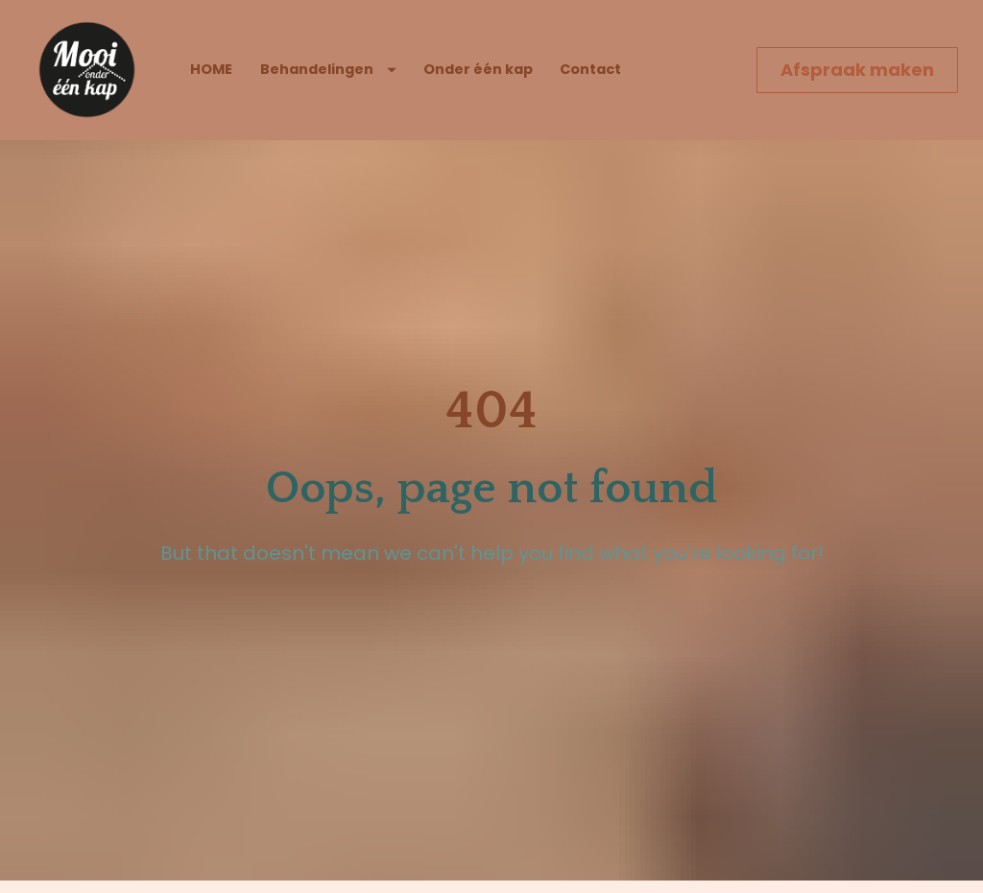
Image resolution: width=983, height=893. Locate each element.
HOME (211, 69)
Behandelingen (328, 69)
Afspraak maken (857, 70)
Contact (590, 69)
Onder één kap (478, 69)
